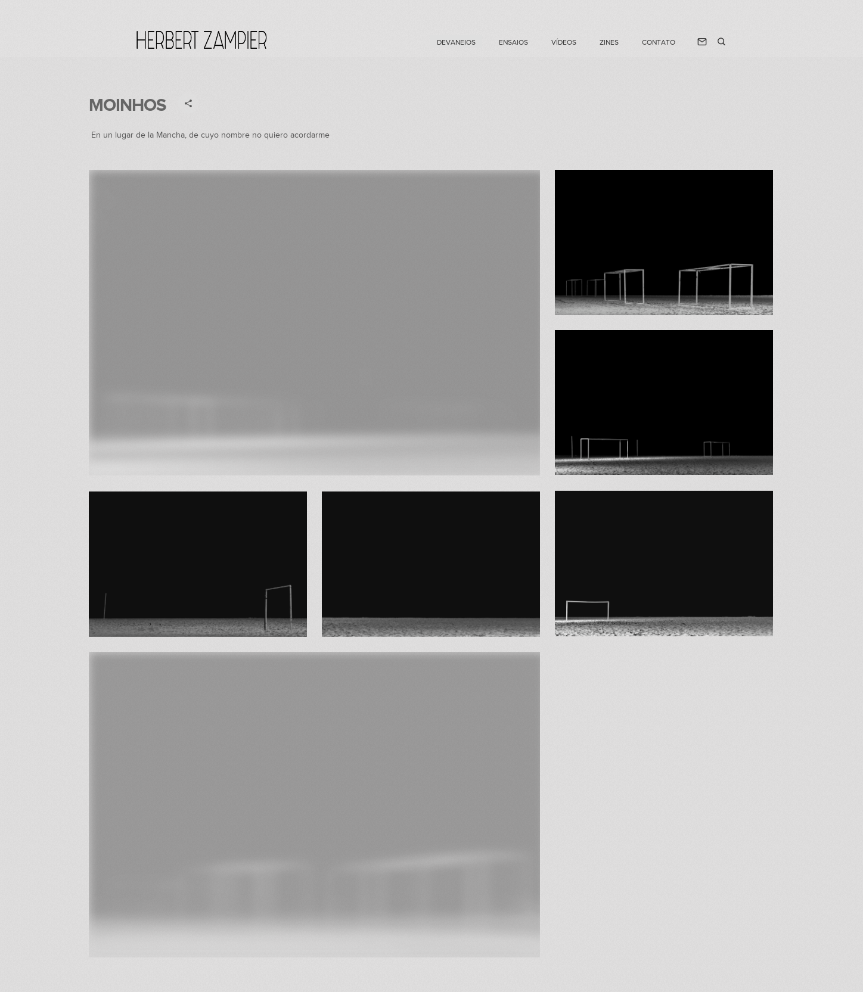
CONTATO (658, 42)
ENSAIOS (513, 42)
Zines (609, 42)
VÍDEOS (563, 42)
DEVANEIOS (456, 42)
